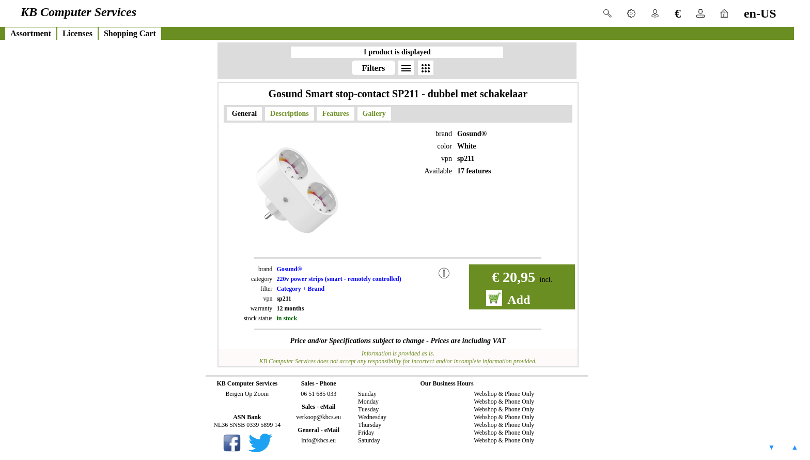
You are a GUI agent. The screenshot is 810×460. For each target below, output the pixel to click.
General (244, 113)
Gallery (374, 113)
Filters (373, 68)
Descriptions (289, 113)
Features (335, 113)
